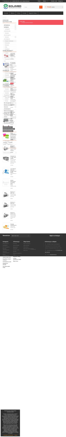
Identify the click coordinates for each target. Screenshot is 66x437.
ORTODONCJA (7, 25)
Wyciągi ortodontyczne (13, 337)
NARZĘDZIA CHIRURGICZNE (7, 30)
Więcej (16, 435)
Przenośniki (7, 57)
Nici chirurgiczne (7, 102)
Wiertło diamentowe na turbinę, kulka (13, 294)
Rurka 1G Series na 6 (12, 325)
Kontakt (24, 13)
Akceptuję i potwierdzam (8, 435)
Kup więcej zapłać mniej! (9, 122)
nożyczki (10, 369)
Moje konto (27, 402)
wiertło (4, 379)
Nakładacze (7, 49)
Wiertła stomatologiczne (9, 110)
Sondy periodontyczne (9, 77)
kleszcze (5, 369)
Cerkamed (7, 355)
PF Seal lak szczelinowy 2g (13, 139)
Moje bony (26, 410)
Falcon (6, 359)
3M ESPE (7, 351)
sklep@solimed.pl (53, 414)
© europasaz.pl (33, 429)
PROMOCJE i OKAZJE (8, 120)
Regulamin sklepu (33, 13)
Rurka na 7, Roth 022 (12, 315)
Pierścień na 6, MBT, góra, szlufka (13, 269)
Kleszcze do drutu (8, 51)
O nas (18, 13)
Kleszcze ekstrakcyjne (9, 81)
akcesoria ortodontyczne (8, 377)
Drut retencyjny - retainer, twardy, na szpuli (12, 172)
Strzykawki (7, 75)
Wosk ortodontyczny (13, 246)
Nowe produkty (8, 126)
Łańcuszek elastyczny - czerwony (12, 130)
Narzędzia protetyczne (9, 96)
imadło (4, 371)
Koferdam (7, 71)
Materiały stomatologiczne (9, 104)
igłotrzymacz (10, 371)
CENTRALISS (7, 353)
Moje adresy (26, 407)
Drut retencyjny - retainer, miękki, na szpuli (12, 189)
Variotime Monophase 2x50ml (12, 154)
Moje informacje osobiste (29, 408)
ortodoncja (5, 375)
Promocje (6, 207)
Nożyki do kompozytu (9, 55)
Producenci (7, 349)
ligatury (9, 379)
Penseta (10, 375)
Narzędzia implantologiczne (7, 86)
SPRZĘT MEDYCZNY (8, 112)
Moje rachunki (26, 405)
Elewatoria (7, 83)
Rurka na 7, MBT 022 (12, 304)
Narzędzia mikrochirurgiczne (7, 34)
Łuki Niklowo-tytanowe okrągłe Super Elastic (13, 282)
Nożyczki (6, 98)
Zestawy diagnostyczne (9, 73)
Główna (12, 13)
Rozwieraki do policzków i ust (9, 60)
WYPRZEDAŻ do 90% (8, 118)
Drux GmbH (7, 357)
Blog (4, 382)
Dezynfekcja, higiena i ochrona (8, 115)
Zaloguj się (60, 1)
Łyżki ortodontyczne (13, 234)
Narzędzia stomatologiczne (7, 38)
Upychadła (7, 69)
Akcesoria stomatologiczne (7, 107)
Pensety (6, 100)
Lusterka (6, 53)
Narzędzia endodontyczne (7, 90)
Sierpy (6, 79)
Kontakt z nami (54, 1)
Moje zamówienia (27, 403)
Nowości (6, 13)
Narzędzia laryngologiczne (7, 93)
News (6, 387)
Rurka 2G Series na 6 (12, 258)
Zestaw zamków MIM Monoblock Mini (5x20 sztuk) (13, 213)
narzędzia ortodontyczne (8, 373)
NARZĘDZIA (6, 27)
